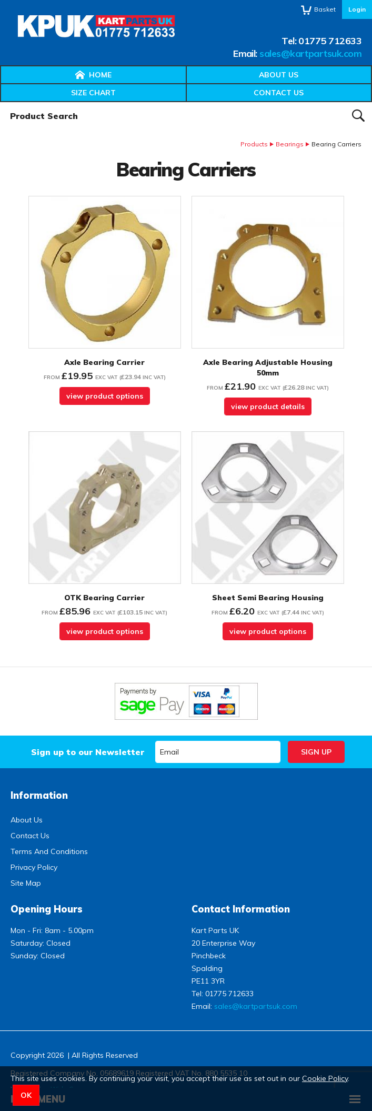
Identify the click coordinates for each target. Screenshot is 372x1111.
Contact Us (279, 92)
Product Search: (0, 102)
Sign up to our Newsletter (87, 752)
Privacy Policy (34, 867)
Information (39, 795)
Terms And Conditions (49, 851)
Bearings (290, 144)
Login (357, 9)
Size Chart (93, 92)
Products (254, 144)
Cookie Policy (325, 1078)
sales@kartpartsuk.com (310, 53)
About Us (278, 75)
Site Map (26, 883)
